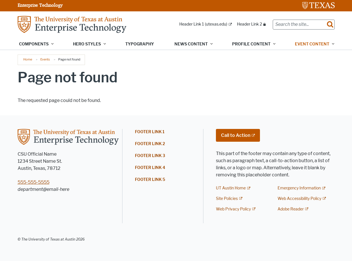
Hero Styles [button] (87, 44)
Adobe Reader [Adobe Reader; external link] (291, 209)
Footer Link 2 (150, 143)
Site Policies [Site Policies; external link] (227, 198)
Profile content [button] (251, 44)
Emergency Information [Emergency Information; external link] (299, 188)
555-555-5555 (33, 182)
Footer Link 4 (150, 167)
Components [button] (34, 44)
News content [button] (191, 44)
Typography (139, 44)
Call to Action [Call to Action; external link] (235, 135)
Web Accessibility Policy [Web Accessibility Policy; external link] (299, 198)
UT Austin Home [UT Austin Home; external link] (231, 188)
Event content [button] (312, 44)
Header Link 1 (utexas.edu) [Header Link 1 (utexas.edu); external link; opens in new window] (203, 24)
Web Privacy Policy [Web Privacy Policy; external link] (233, 209)
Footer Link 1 (149, 132)
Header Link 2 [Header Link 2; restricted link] (249, 24)
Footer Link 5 (150, 179)
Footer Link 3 (150, 155)
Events (45, 59)
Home (27, 59)
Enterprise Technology (40, 5)
